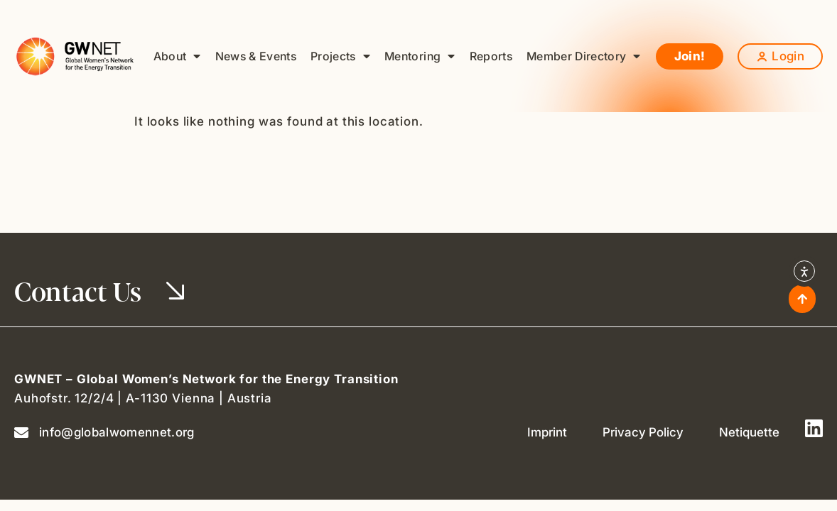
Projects (340, 56)
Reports (491, 56)
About (177, 56)
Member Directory (583, 56)
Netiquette (749, 432)
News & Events (255, 56)
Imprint (547, 432)
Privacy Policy (643, 432)
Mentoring (419, 56)
